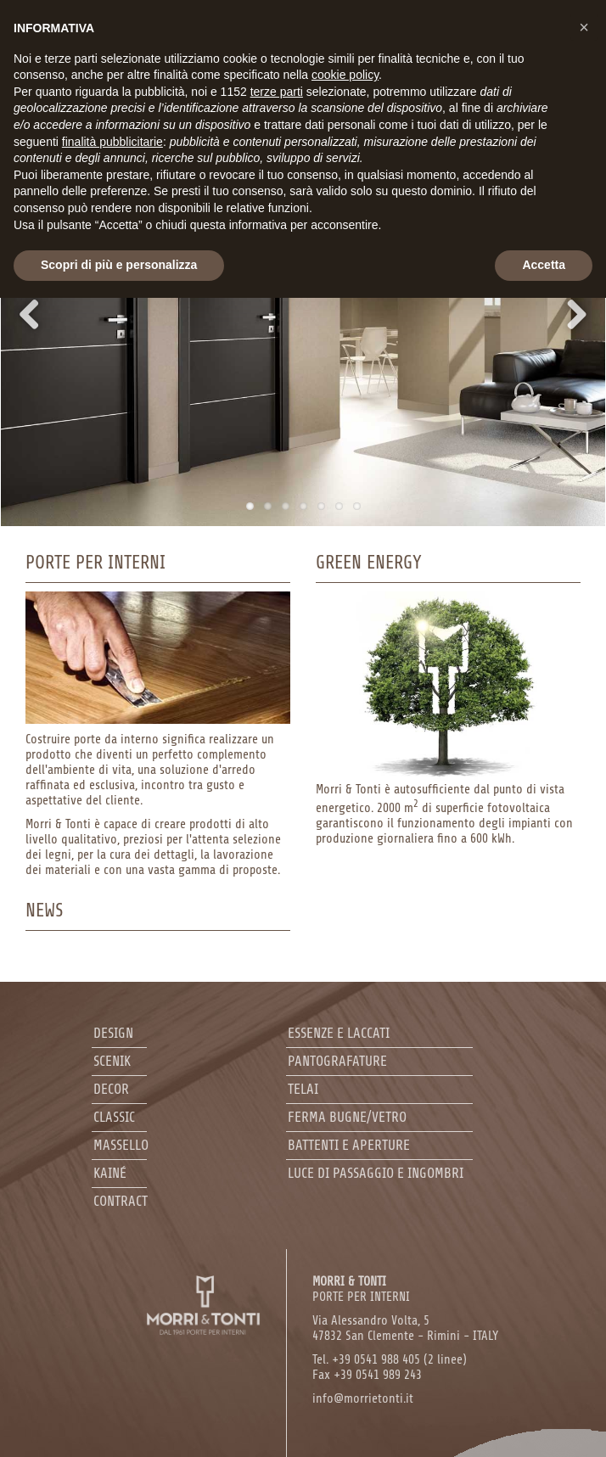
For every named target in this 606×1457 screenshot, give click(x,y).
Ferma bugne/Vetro (347, 1117)
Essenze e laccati (339, 1033)
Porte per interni (95, 562)
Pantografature (337, 1061)
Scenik (112, 1061)
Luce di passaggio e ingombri (375, 1173)
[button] (584, 27)
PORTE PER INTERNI (361, 1289)
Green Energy (369, 562)
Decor (111, 1089)
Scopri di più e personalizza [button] (119, 265)
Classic (114, 1117)
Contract (120, 1201)
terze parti (276, 91)
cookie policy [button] (345, 74)
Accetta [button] (543, 265)
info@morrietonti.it (362, 1399)
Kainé (109, 1173)
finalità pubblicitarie (112, 142)
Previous (42, 314)
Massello (121, 1145)
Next (563, 314)
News (44, 910)
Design (113, 1033)
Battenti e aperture (349, 1145)
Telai (303, 1089)
